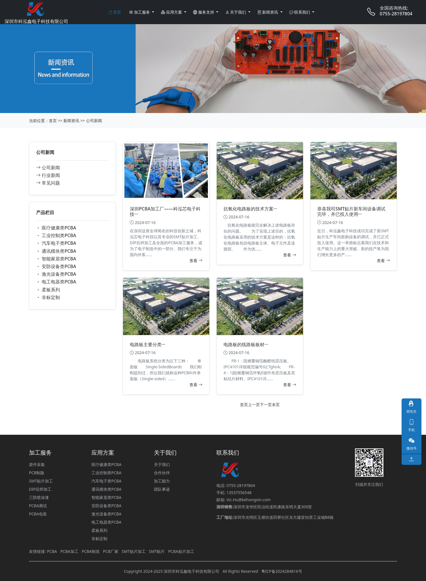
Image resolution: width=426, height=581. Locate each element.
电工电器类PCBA (56, 282)
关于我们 (236, 12)
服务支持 (204, 12)
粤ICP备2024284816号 (281, 571)
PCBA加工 (69, 551)
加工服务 (140, 12)
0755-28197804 (396, 14)
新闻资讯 (268, 12)
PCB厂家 (110, 551)
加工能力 (162, 481)
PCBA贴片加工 (181, 551)
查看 (195, 260)
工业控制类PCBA (56, 235)
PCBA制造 (90, 551)
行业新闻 (48, 175)
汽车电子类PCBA (56, 243)
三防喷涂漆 (39, 497)
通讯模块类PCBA (56, 251)
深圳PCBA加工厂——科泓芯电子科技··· (165, 211)
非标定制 (48, 297)
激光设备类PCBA (56, 274)
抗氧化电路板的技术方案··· (250, 209)
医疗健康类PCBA (56, 228)
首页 (114, 12)
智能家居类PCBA (56, 259)
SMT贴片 (157, 551)
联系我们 (300, 12)
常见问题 (48, 183)
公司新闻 (94, 120)
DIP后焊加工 (40, 489)
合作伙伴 (162, 472)
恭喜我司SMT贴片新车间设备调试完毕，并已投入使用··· (351, 211)
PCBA (52, 551)
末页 (276, 404)
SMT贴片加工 (41, 481)
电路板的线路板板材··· (246, 344)
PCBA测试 (38, 505)
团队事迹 (162, 489)
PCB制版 (36, 472)
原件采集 (37, 464)
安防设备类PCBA (56, 266)
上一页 (254, 404)
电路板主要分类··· (147, 344)
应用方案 (172, 12)
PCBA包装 (38, 514)
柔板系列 (48, 290)
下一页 (266, 404)
